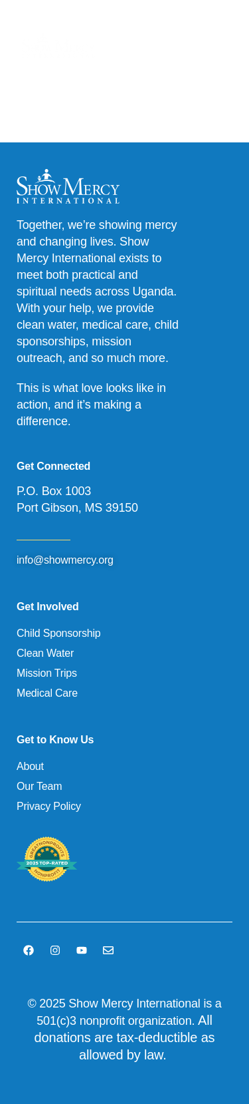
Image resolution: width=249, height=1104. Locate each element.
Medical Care (47, 693)
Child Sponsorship (58, 633)
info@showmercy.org (65, 560)
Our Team (39, 786)
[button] (216, 46)
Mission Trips (47, 673)
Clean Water (45, 653)
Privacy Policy (49, 806)
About (30, 766)
